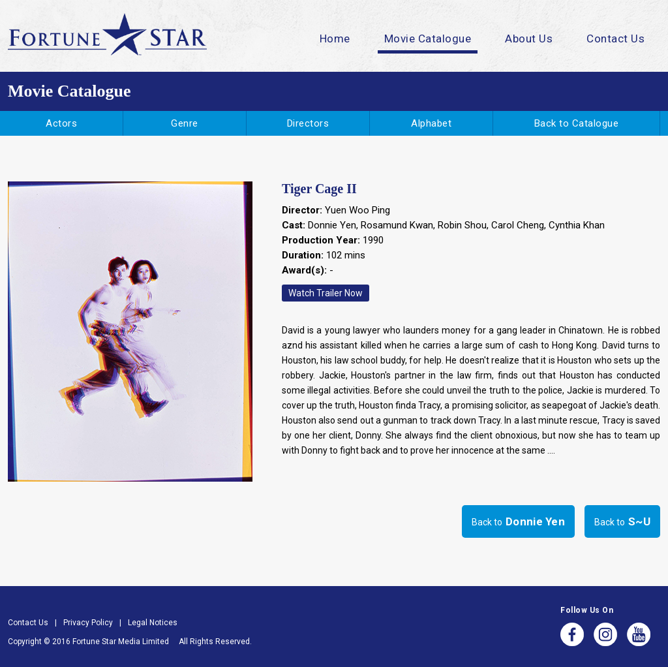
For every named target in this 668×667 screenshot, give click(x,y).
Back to (518, 521)
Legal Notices (152, 622)
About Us (529, 38)
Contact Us (615, 38)
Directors (308, 123)
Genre (184, 123)
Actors (61, 123)
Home (335, 38)
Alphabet (431, 123)
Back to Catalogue (576, 123)
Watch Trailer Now (325, 293)
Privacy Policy (88, 622)
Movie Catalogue (428, 38)
